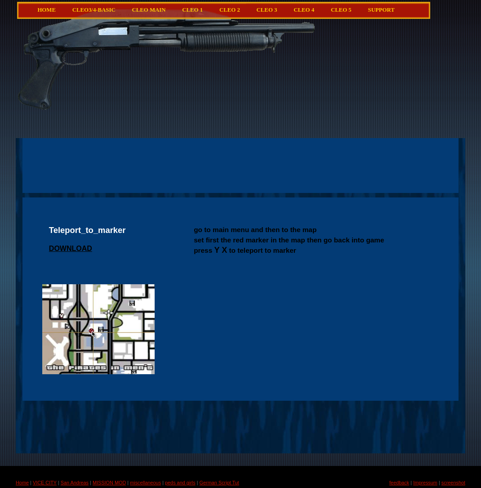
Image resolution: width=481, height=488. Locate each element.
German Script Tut (219, 482)
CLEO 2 (229, 10)
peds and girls (180, 482)
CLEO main (148, 10)
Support (381, 10)
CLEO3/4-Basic (94, 10)
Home (46, 10)
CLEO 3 (267, 10)
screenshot (453, 482)
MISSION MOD (109, 482)
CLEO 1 (192, 10)
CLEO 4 (304, 10)
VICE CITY (45, 482)
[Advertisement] (262, 96)
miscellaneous (145, 482)
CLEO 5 (341, 10)
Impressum (425, 482)
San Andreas (75, 482)
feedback (399, 482)
